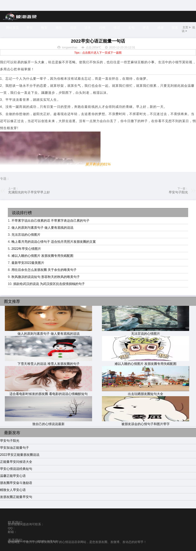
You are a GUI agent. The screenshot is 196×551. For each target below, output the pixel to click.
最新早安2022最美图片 (27, 262)
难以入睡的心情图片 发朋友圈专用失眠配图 (42, 255)
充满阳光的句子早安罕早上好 (29, 192)
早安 (29, 27)
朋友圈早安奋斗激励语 (16, 483)
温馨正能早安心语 (13, 476)
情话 (117, 27)
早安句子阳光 (178, 192)
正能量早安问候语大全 (16, 461)
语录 (88, 27)
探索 (175, 27)
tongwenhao (69, 47)
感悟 (58, 27)
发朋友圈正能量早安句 (16, 497)
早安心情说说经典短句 (16, 468)
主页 (186, 27)
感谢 (161, 27)
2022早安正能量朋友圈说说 (19, 454)
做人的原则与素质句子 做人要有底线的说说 (42, 227)
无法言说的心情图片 (25, 234)
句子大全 (52, 541)
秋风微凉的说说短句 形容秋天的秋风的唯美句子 (45, 277)
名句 (131, 27)
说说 (73, 27)
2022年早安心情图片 (26, 248)
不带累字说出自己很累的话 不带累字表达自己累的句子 (50, 220)
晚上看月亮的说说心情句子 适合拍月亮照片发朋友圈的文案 (53, 241)
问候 (102, 27)
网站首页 (12, 27)
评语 (146, 27)
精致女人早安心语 (13, 490)
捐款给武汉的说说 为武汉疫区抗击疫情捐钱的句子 (49, 284)
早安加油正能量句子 (14, 447)
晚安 (44, 27)
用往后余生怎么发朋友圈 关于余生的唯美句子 (44, 269)
